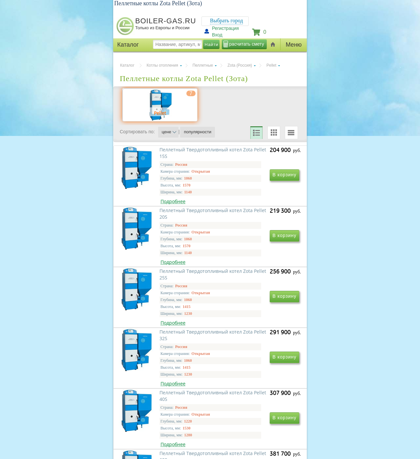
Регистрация (225, 28)
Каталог (127, 65)
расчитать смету (246, 44)
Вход (217, 34)
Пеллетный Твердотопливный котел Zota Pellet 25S (165, 311)
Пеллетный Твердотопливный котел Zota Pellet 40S (165, 406)
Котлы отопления (162, 65)
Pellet (271, 65)
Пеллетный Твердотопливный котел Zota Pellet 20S (254, 216)
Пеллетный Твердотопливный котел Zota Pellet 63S (254, 406)
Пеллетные (203, 65)
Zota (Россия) (239, 65)
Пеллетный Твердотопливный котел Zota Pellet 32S (254, 311)
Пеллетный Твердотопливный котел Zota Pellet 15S (165, 216)
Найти (212, 44)
